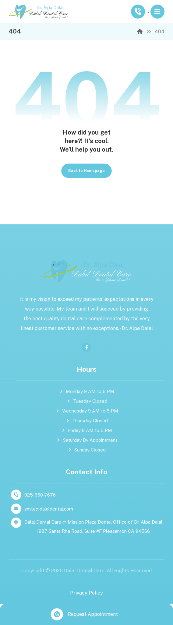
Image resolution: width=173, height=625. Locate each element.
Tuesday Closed (86, 401)
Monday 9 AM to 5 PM (86, 391)
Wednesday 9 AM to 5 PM (86, 411)
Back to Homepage (86, 171)
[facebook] (86, 347)
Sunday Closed (86, 450)
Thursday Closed (86, 420)
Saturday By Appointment (86, 440)
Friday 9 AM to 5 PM (86, 430)
